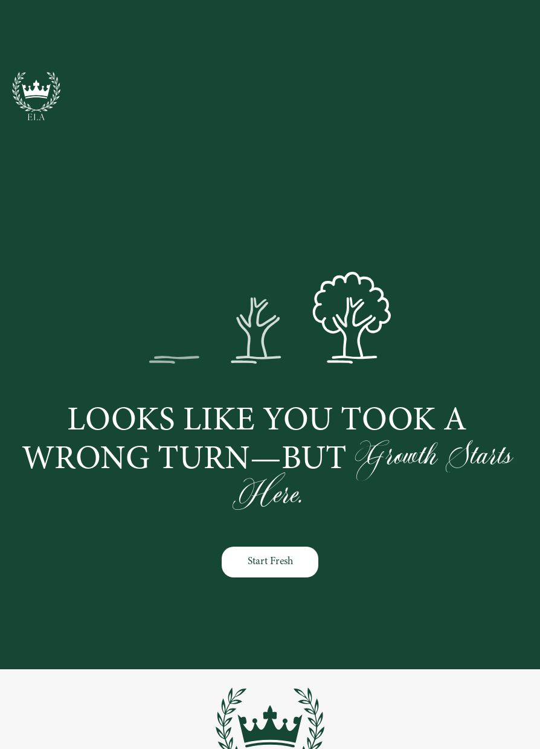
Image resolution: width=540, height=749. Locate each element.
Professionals (200, 38)
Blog (429, 38)
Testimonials (489, 38)
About (383, 38)
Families (270, 38)
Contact (329, 38)
